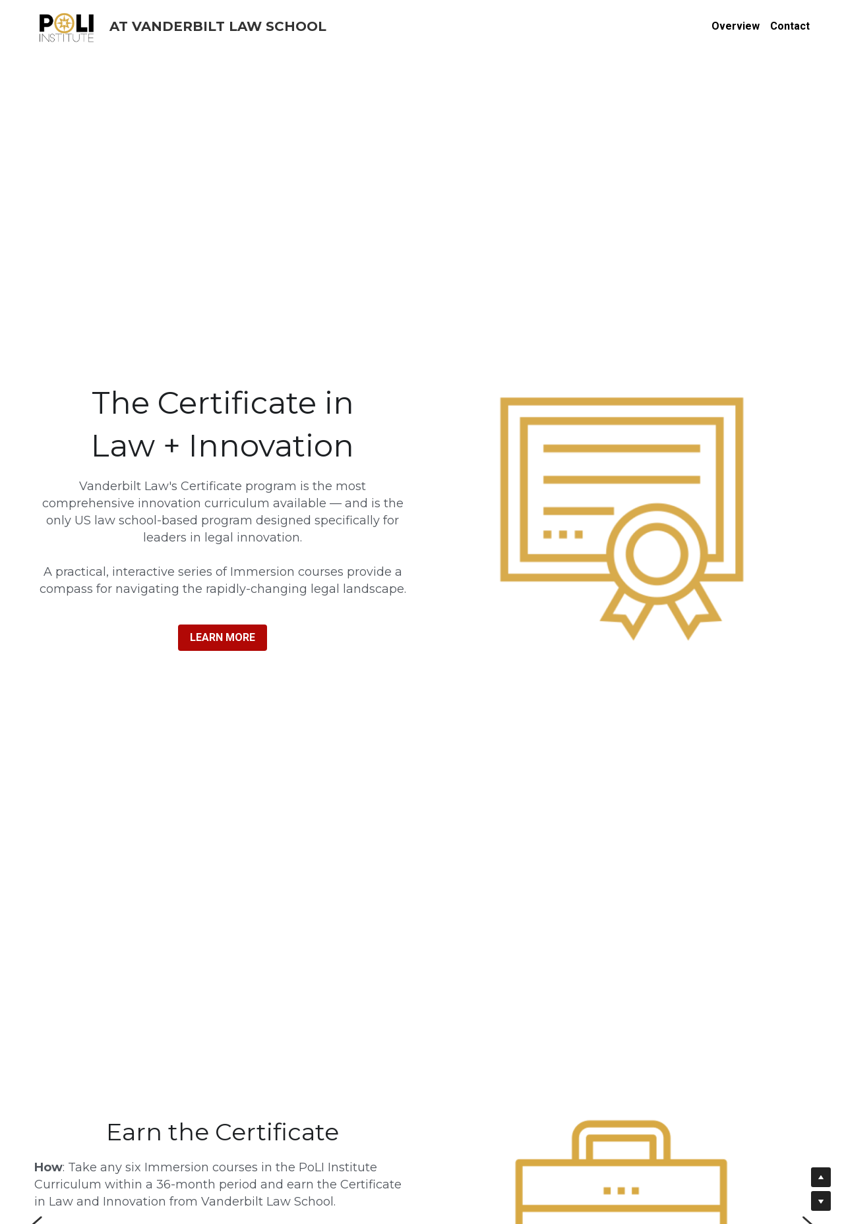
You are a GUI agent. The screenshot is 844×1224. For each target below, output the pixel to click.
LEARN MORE (222, 637)
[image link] (67, 25)
